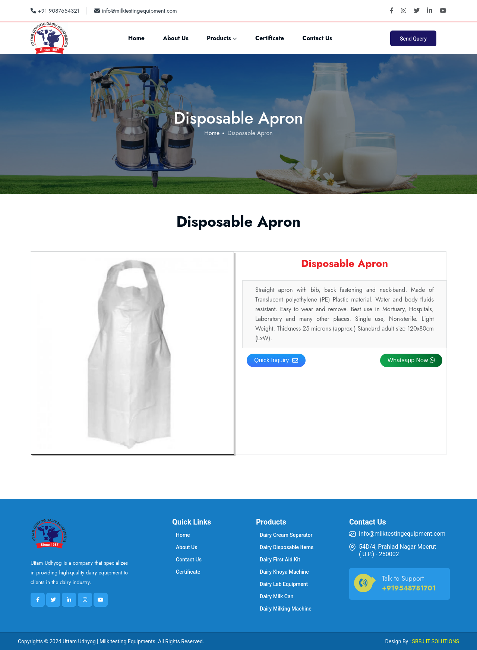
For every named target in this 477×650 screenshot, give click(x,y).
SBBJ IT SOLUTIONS (435, 641)
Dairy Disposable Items (286, 547)
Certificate (269, 38)
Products (219, 38)
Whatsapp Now (411, 360)
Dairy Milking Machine (286, 609)
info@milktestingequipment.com (135, 11)
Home (136, 38)
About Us (176, 38)
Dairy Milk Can (276, 596)
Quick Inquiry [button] (276, 360)
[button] (411, 360)
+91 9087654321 (55, 11)
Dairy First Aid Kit (280, 560)
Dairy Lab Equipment (284, 584)
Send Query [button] (413, 39)
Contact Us (317, 38)
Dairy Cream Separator (286, 535)
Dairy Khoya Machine (284, 572)
